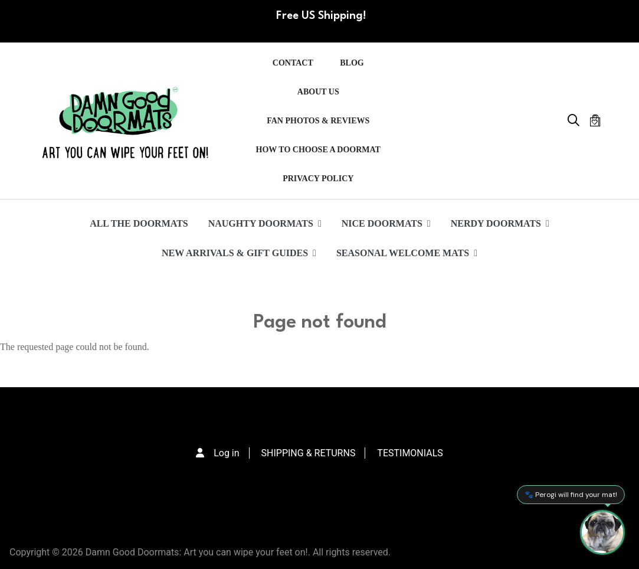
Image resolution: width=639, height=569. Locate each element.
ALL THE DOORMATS (139, 223)
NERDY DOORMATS (500, 223)
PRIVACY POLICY (318, 178)
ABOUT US (318, 91)
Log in (226, 453)
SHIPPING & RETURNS (308, 453)
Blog (351, 62)
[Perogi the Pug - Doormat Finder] (602, 532)
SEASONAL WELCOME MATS (406, 253)
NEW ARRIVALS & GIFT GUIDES (239, 253)
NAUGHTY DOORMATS (265, 223)
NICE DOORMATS (386, 223)
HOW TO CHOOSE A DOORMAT (318, 149)
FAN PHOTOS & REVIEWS (318, 120)
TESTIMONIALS (410, 453)
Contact (293, 62)
